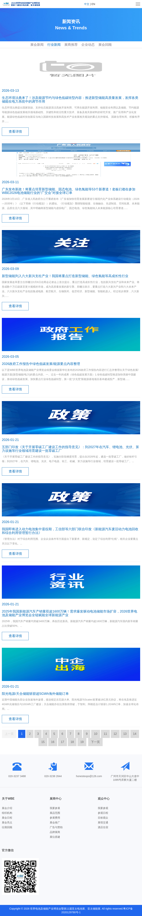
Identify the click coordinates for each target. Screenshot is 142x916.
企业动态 (88, 44)
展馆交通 (103, 822)
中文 (86, 4)
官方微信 (8, 850)
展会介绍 (7, 808)
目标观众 (103, 817)
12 (115, 733)
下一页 (95, 742)
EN (93, 4)
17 (62, 742)
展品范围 (55, 812)
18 (72, 742)
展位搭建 (55, 836)
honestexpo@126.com (89, 776)
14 (134, 733)
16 (52, 742)
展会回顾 (105, 44)
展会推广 (55, 822)
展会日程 (7, 817)
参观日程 (103, 812)
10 (95, 733)
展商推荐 (71, 44)
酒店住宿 (103, 827)
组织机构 (7, 812)
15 (43, 742)
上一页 (9, 733)
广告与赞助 (56, 827)
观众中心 (104, 798)
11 (105, 733)
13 (125, 733)
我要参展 (55, 808)
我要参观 (103, 808)
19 (82, 742)
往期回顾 (7, 827)
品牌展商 (55, 832)
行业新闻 (54, 44)
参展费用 (55, 817)
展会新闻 (37, 44)
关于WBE (8, 798)
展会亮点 (7, 822)
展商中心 (56, 798)
